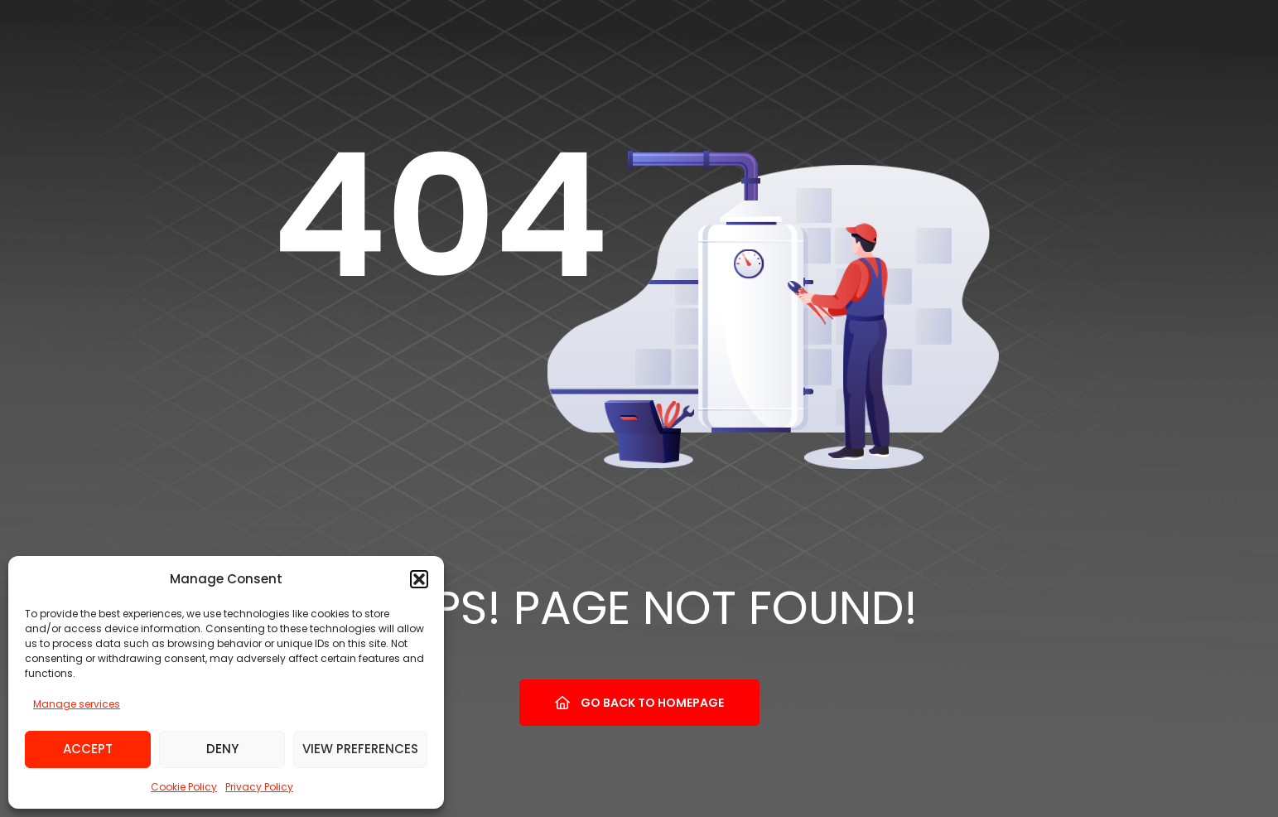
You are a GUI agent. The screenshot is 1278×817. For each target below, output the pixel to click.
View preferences (360, 748)
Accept (88, 748)
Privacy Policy (259, 787)
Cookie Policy (184, 787)
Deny (222, 748)
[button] (419, 579)
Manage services (76, 704)
